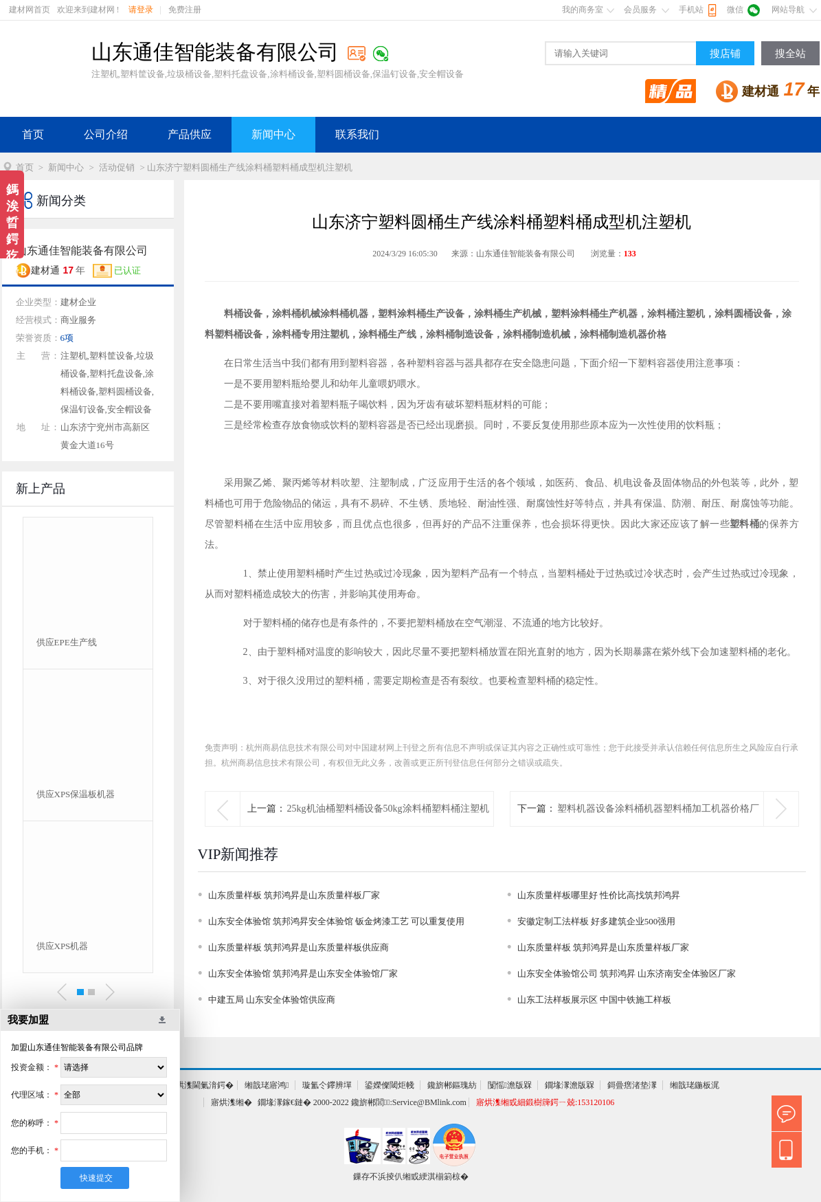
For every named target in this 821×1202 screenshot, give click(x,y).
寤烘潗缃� (231, 1102)
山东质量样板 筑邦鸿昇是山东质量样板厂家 (294, 895)
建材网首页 (29, 9)
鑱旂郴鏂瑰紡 (452, 1085)
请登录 (140, 9)
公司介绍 (106, 134)
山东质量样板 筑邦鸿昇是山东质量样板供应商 (298, 947)
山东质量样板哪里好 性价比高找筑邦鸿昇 (598, 895)
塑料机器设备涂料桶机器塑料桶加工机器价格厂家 (658, 825)
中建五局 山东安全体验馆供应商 (271, 999)
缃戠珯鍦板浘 (694, 1085)
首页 (33, 134)
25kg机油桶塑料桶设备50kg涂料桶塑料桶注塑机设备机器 (388, 825)
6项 (67, 338)
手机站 (691, 9)
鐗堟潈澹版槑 (569, 1085)
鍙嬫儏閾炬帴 (389, 1085)
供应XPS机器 (62, 946)
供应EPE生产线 (66, 642)
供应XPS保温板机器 (75, 794)
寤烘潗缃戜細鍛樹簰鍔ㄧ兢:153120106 (545, 1102)
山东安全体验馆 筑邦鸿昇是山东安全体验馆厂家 (303, 973)
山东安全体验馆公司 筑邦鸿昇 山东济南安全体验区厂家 (626, 973)
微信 (735, 9)
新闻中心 (273, 134)
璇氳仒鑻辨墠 (327, 1085)
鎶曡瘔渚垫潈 (632, 1085)
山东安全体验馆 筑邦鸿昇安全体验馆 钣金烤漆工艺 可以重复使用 (336, 921)
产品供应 (190, 134)
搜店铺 (725, 53)
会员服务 (640, 9)
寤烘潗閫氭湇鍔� (201, 1085)
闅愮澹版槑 (510, 1085)
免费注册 (184, 9)
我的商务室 (582, 9)
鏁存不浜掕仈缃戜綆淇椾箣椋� (411, 1176)
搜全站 (790, 53)
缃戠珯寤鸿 (267, 1085)
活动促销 (117, 167)
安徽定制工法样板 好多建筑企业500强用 (596, 921)
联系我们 (357, 134)
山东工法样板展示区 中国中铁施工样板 (594, 999)
